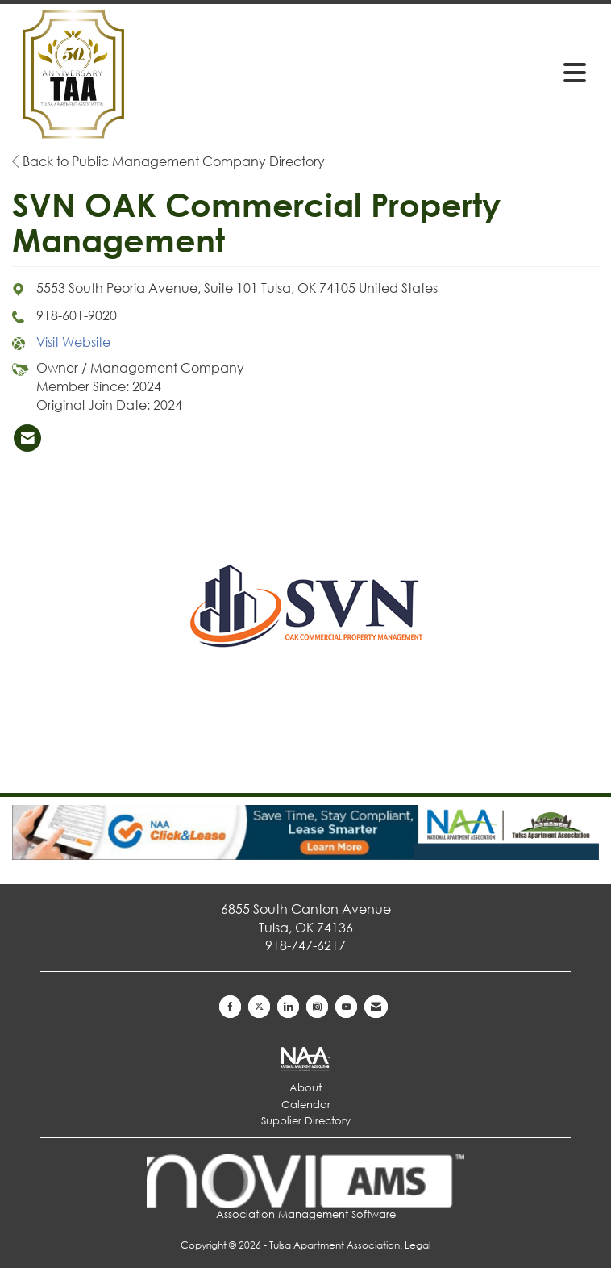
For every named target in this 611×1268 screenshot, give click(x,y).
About (305, 1088)
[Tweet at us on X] (259, 1006)
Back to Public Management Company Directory (168, 160)
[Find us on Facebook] (230, 1006)
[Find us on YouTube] (346, 1006)
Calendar (305, 1105)
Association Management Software (306, 1187)
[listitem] (27, 438)
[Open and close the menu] (469, 71)
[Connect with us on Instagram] (317, 1006)
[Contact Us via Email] (376, 1006)
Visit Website (73, 341)
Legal (417, 1245)
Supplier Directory (306, 1121)
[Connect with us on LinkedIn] (288, 1006)
